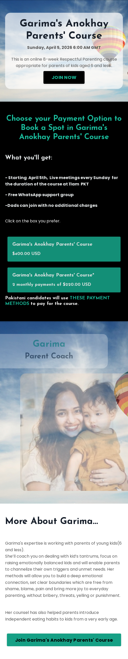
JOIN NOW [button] (64, 77)
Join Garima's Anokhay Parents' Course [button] (64, 640)
